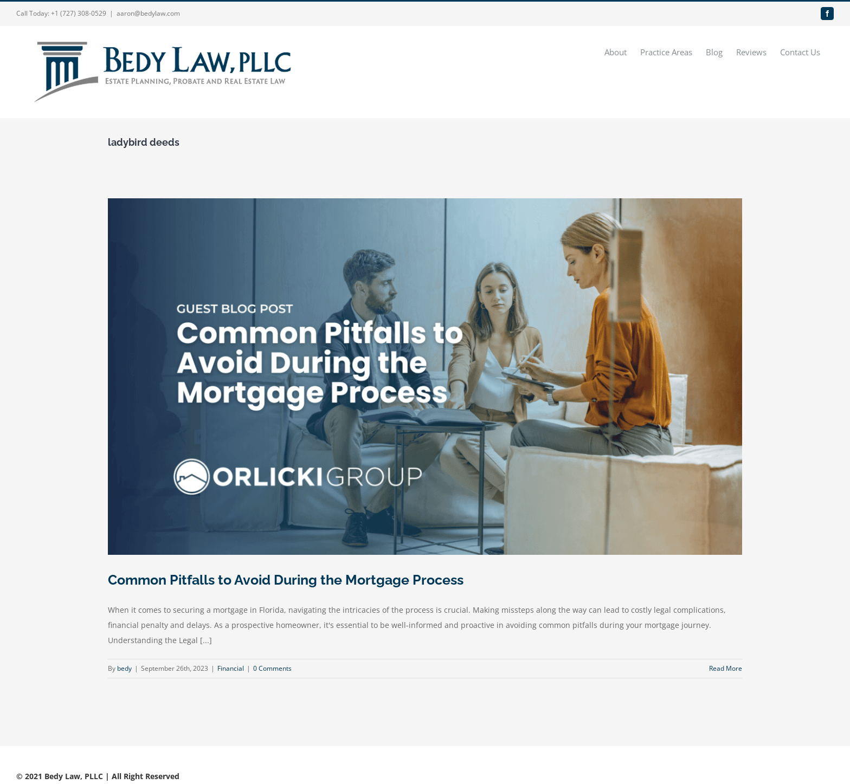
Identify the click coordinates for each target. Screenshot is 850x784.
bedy (124, 668)
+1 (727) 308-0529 (78, 13)
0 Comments (272, 668)
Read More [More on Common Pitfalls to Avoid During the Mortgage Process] (725, 668)
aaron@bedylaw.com (148, 13)
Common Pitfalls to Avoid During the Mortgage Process (285, 580)
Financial (230, 668)
